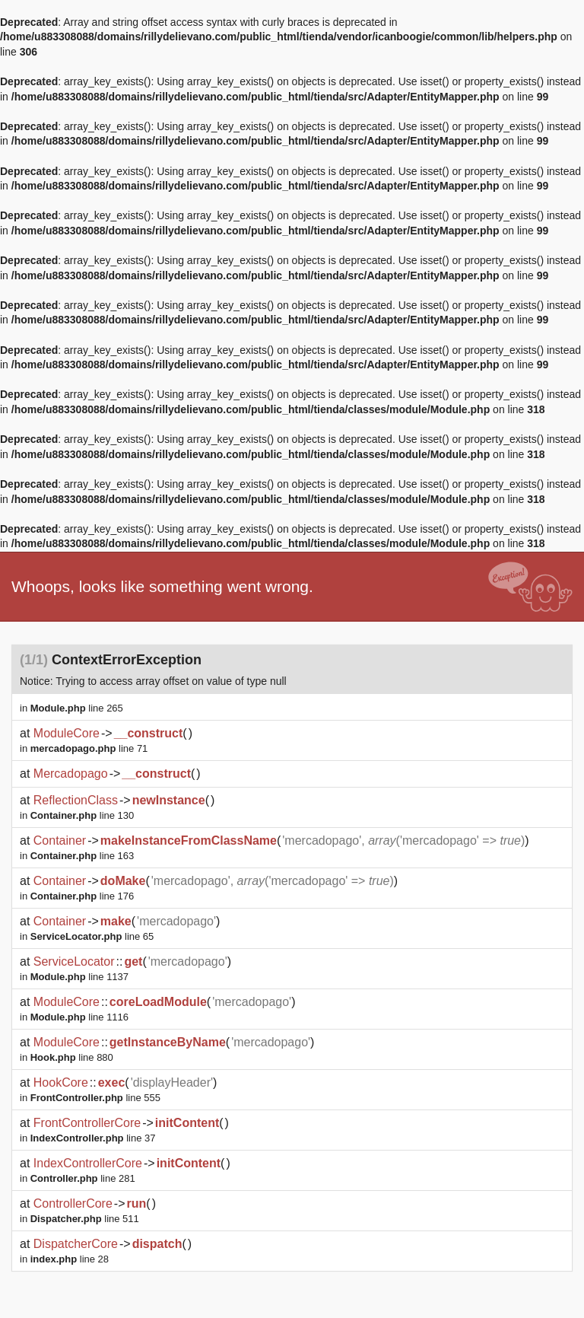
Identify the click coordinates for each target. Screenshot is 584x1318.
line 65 (92, 936)
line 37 (93, 1138)
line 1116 (79, 1017)
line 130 (82, 815)
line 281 (82, 1178)
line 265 (76, 708)
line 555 (95, 1097)
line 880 (71, 1057)
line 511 (84, 1218)
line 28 (69, 1259)
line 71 (89, 748)
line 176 (82, 896)
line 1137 (79, 976)
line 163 (82, 855)
